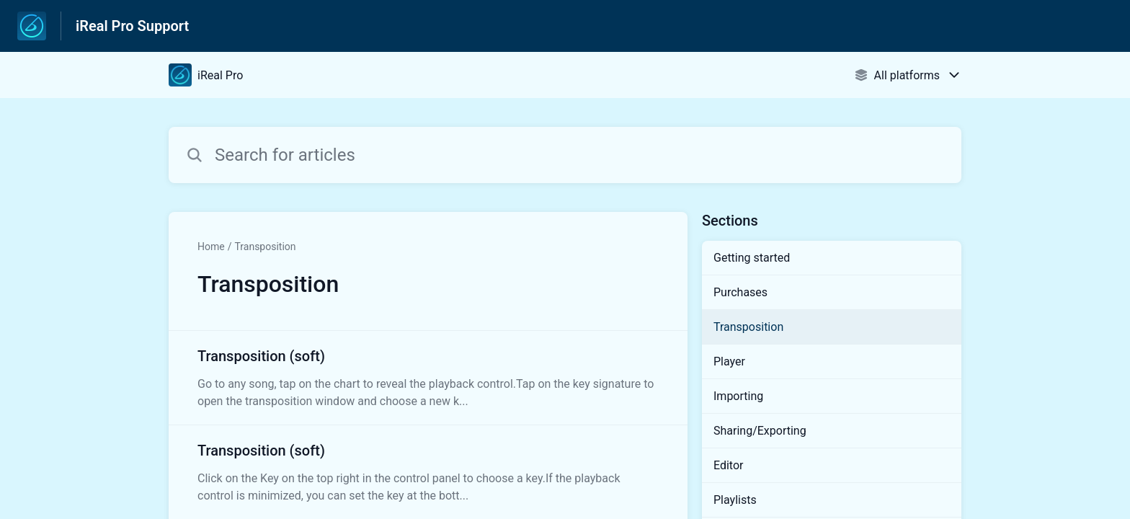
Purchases (740, 292)
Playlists (735, 500)
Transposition (264, 246)
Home (211, 246)
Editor (728, 465)
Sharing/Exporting (759, 431)
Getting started (751, 258)
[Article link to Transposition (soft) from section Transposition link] (428, 377)
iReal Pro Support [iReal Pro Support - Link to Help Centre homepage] (132, 26)
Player (729, 361)
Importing (738, 396)
